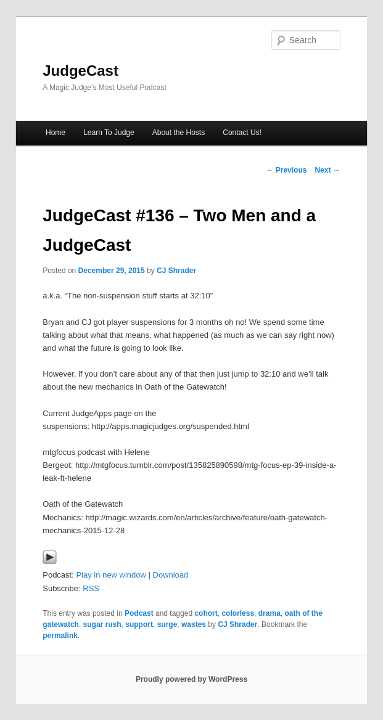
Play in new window (111, 574)
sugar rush (102, 624)
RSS (91, 588)
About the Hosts (178, 132)
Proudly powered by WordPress (191, 679)
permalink (60, 635)
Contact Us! (242, 132)
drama (269, 613)
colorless (237, 613)
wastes (193, 624)
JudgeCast (80, 70)
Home (55, 132)
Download (171, 574)
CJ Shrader (176, 270)
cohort (205, 613)
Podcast (139, 613)
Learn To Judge (108, 132)
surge (167, 624)
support (139, 624)
